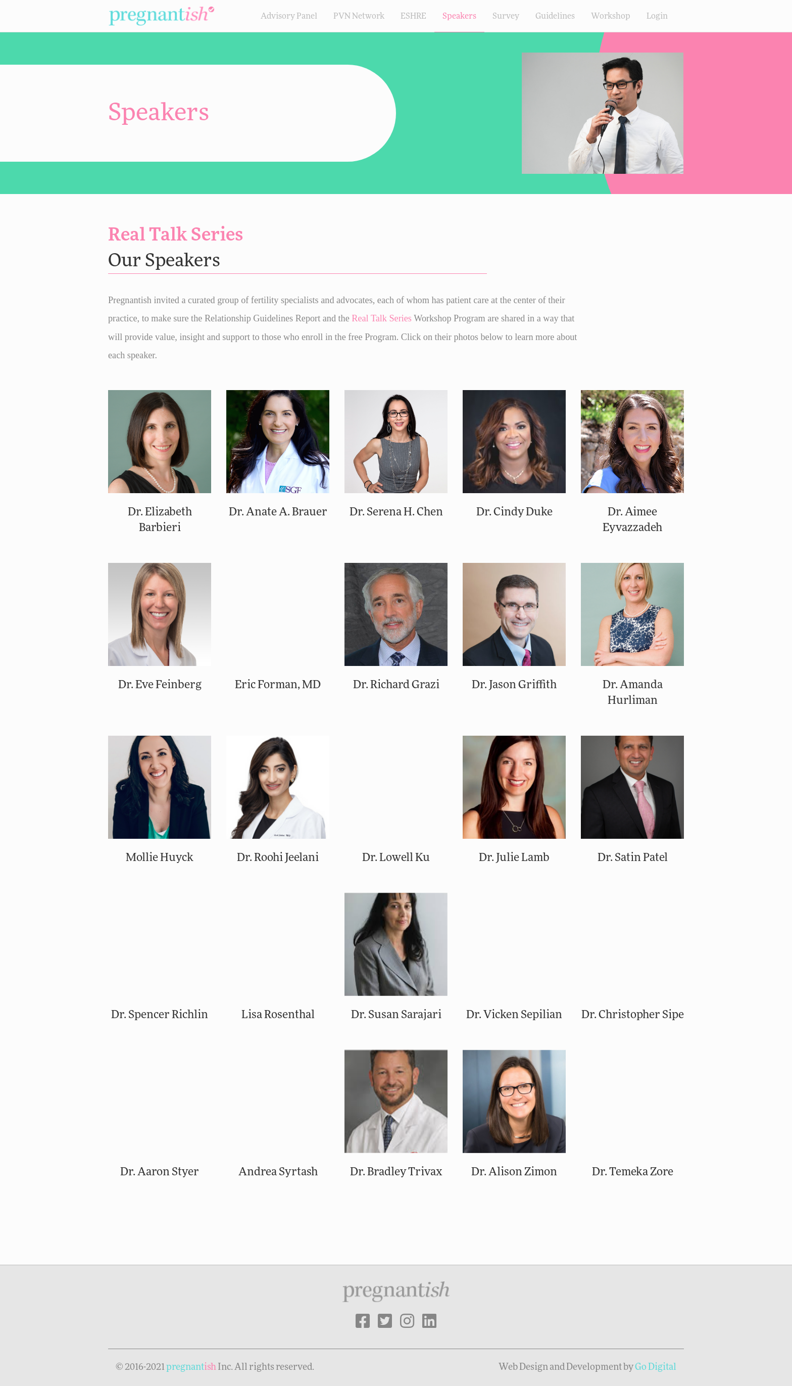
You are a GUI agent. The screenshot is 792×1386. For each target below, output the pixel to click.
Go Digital (655, 1367)
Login (657, 16)
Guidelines (555, 16)
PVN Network (358, 16)
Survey (505, 16)
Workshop (610, 16)
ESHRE (413, 16)
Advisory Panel (289, 16)
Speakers (459, 16)
